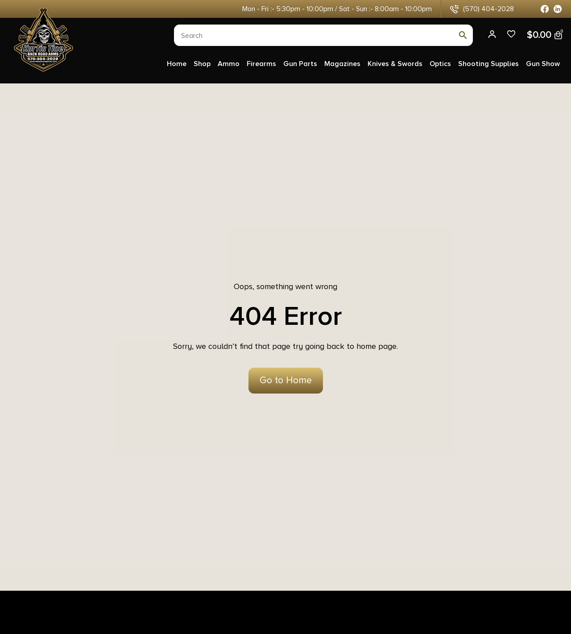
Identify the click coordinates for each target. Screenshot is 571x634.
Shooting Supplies (488, 63)
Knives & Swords (395, 63)
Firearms (261, 63)
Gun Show (543, 63)
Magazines (342, 63)
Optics (440, 63)
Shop (202, 63)
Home (176, 63)
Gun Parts (300, 63)
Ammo (229, 63)
